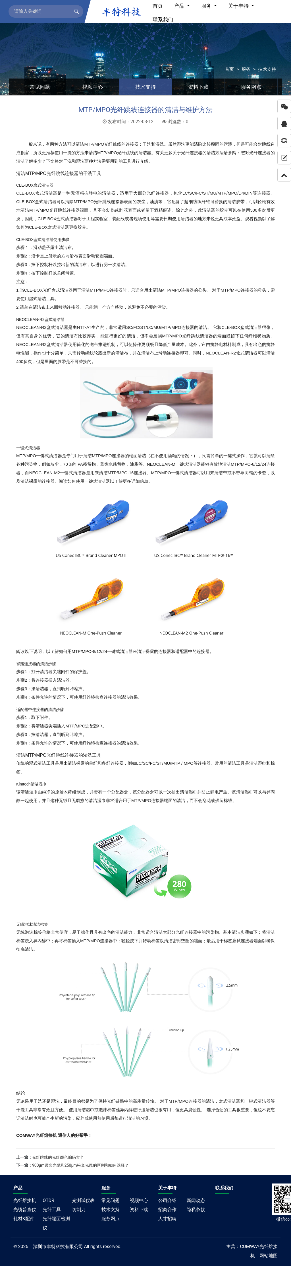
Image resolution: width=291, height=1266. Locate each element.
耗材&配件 (23, 1218)
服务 (246, 69)
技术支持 (267, 69)
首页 (229, 69)
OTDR (48, 1200)
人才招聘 (167, 1218)
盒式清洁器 (43, 239)
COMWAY (249, 1246)
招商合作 (167, 1209)
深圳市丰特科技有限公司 (58, 1246)
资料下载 (198, 87)
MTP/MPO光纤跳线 (102, 144)
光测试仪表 (83, 1200)
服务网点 (251, 87)
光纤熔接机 (24, 1200)
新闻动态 (196, 1200)
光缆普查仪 (24, 1209)
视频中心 (92, 87)
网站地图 (268, 1255)
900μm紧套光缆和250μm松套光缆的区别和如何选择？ (80, 1165)
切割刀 (79, 1209)
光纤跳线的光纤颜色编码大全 (58, 1157)
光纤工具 (52, 1209)
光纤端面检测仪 (56, 1223)
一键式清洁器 (28, 448)
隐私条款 (196, 1209)
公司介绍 (167, 1200)
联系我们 (163, 19)
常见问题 (40, 87)
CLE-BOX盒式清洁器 (36, 193)
